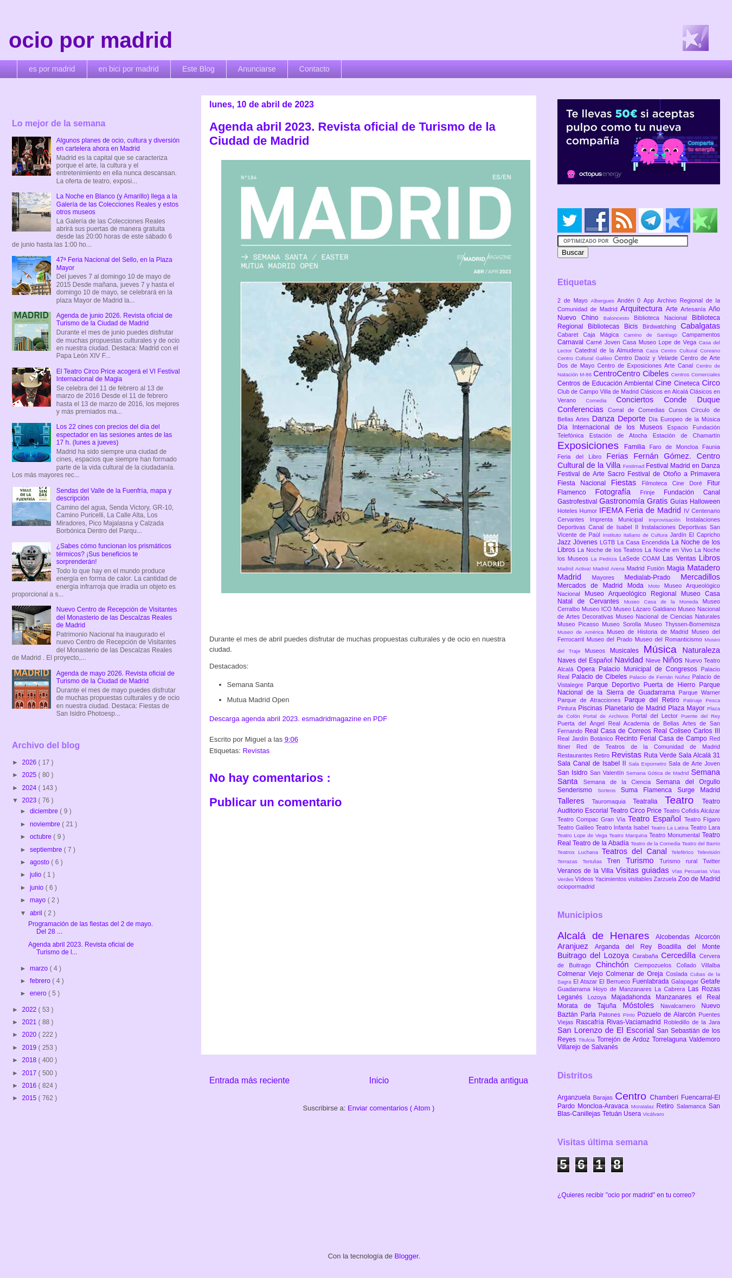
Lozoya (599, 997)
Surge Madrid (698, 790)
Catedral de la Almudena (610, 350)
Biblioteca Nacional (663, 317)
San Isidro (573, 772)
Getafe (710, 981)
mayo (39, 900)
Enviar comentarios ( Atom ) (391, 1108)
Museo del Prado (611, 639)
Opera (588, 669)
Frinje (651, 492)
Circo (711, 382)
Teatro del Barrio (701, 843)
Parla (590, 1014)
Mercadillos (700, 577)
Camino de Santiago (653, 335)
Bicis (633, 326)
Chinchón (615, 964)
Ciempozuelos (655, 965)
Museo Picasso (579, 624)
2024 (30, 788)
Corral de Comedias (638, 410)
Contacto (314, 69)
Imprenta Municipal (618, 519)
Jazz (565, 542)
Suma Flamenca (649, 790)
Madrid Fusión (647, 568)
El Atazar (586, 981)
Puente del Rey (700, 716)
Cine (665, 382)
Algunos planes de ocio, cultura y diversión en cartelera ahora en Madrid (117, 144)
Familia (637, 447)
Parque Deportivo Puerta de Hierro (643, 685)
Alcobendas (675, 937)
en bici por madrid (129, 69)
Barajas (604, 1097)
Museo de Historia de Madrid (649, 631)
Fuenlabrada (651, 981)
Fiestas (626, 482)
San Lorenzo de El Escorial (607, 1030)
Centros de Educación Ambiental (606, 383)
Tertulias (594, 861)
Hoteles (568, 511)
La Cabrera (671, 989)
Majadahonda (633, 997)
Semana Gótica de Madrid (658, 773)
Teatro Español (656, 818)
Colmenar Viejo (581, 974)
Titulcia (588, 1040)
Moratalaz (644, 1106)
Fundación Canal (692, 492)
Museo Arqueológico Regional (633, 594)
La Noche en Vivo (670, 550)
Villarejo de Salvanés (587, 1047)
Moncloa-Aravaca (604, 1106)
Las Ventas (681, 558)
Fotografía (617, 491)
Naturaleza (701, 650)
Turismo (642, 860)
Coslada (678, 974)
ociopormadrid (575, 886)
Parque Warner (699, 692)
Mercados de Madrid (592, 585)
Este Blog (198, 69)
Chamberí (665, 1097)
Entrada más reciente (249, 1080)
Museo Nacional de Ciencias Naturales (667, 616)
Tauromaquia (612, 801)
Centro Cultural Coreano (690, 351)
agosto (40, 862)
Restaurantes (575, 755)
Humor (589, 511)
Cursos (680, 410)
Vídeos (585, 879)
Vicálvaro (653, 1114)
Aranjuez (576, 946)
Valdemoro (704, 1039)
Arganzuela (575, 1097)
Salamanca (693, 1106)
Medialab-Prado (653, 577)
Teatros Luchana (579, 852)
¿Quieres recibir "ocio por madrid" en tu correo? (626, 1195)
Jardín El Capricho (695, 534)
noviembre (46, 824)
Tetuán (613, 1114)
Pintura (567, 708)
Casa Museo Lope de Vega (660, 342)
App (650, 300)
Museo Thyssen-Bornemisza (682, 624)
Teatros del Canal (636, 851)
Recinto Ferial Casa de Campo (662, 738)
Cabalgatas (700, 326)
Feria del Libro (581, 456)
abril (37, 913)
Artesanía (694, 309)
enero (39, 993)
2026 (30, 762)
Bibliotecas (606, 326)
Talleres (574, 801)
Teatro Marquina (629, 835)
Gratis (658, 501)
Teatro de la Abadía (602, 843)
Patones (611, 1014)
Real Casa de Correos (619, 731)
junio (38, 887)
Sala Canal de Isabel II (592, 763)
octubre (41, 836)
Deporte (633, 418)
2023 (30, 800)
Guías (680, 501)
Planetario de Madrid (636, 708)
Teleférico (684, 852)
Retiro (603, 755)
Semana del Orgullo (688, 782)
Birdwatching (661, 326)
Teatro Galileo (576, 827)
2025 (30, 775)
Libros (709, 558)
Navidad (629, 660)
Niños (674, 660)
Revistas (255, 751)
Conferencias (582, 409)
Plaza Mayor (687, 708)
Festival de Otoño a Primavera (673, 474)
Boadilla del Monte (689, 947)
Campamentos (701, 334)
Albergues (604, 301)
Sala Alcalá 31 (699, 755)
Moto (656, 586)
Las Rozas (704, 989)
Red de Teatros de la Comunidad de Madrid (648, 746)
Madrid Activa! (575, 568)
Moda (637, 585)
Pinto (630, 1015)
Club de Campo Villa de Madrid (598, 391)
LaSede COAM (641, 558)
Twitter (711, 861)
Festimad (634, 466)
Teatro (683, 800)
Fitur (713, 483)
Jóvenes (586, 542)
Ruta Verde (661, 755)
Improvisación (667, 520)
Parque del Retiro (653, 700)
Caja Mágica (603, 334)
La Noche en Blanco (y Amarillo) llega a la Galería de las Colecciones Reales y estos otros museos (117, 204)
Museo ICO (597, 609)
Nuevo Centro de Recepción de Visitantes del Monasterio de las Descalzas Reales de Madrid (116, 617)
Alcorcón (707, 937)
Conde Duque (692, 399)
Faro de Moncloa (675, 447)
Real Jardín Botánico (586, 738)
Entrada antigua (498, 1080)
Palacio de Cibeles (600, 676)
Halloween (705, 501)
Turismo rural (681, 861)
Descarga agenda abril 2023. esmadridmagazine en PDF (298, 719)
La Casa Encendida (644, 542)
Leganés (572, 997)
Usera (633, 1114)
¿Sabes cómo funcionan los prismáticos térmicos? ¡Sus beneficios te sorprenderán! (113, 554)
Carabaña (646, 956)
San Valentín (608, 772)
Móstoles (641, 1005)
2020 (30, 1034)
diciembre (45, 811)
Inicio (379, 1080)
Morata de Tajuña (589, 1006)
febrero (41, 981)
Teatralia (649, 801)
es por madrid (52, 69)
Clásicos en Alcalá (665, 391)
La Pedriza (605, 559)
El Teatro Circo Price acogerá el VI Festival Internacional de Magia (118, 375)
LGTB (608, 542)
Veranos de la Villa (586, 871)
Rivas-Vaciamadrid (635, 1022)
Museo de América (582, 632)
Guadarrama (575, 989)
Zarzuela (666, 879)
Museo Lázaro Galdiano (645, 609)
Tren (616, 861)
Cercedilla (680, 955)
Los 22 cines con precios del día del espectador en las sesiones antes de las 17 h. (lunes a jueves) (114, 434)
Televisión (708, 852)
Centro (632, 1096)
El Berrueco (615, 981)
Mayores (608, 577)
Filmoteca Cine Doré (674, 483)
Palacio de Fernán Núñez (661, 677)
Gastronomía (623, 501)
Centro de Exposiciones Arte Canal (647, 365)
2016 (30, 1085)
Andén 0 (630, 300)
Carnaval (571, 342)
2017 (30, 1073)
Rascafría (591, 1022)
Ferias (619, 456)
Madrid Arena (610, 568)
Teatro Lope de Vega (583, 835)
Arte (673, 309)
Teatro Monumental (675, 835)
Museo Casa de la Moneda (663, 602)
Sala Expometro (648, 764)
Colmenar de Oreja (636, 974)
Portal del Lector (656, 715)
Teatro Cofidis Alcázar (692, 810)
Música (663, 649)
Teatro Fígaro (702, 819)
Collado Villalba (699, 965)
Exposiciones (590, 445)
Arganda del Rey (626, 947)
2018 (30, 1060)
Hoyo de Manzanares (623, 989)
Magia (677, 568)
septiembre (47, 849)
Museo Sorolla (623, 624)
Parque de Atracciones (590, 700)
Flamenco (576, 492)
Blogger (407, 1256)
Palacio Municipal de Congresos (650, 669)
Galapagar (686, 981)
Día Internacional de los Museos (612, 427)
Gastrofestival (578, 501)
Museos (597, 650)
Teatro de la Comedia (656, 843)
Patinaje (694, 700)
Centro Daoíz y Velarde (647, 358)
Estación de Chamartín (686, 435)
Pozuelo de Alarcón (667, 1014)
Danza (605, 418)
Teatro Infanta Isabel (623, 827)
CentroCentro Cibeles (632, 373)
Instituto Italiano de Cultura (636, 535)
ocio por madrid (90, 40)
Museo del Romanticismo (670, 639)
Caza (653, 351)
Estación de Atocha (621, 435)
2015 (30, 1098)
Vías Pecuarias (691, 871)
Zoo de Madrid (699, 879)
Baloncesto (618, 318)
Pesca (712, 700)
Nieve (654, 660)
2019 (30, 1047)
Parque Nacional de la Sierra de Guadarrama (638, 688)
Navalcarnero (680, 1006)
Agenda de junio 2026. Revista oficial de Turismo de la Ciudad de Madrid (114, 319)
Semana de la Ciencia (619, 782)
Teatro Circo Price (637, 810)
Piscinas (591, 708)
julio (36, 874)
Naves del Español (585, 660)
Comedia (601, 400)
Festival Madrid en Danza (683, 466)
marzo (40, 968)
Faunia (711, 447)
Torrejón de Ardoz (624, 1039)
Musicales (627, 650)
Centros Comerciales (695, 374)
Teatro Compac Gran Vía (592, 819)
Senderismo (577, 790)
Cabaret (570, 334)
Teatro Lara (705, 827)
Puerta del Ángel (582, 723)
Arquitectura (643, 308)
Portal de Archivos (607, 716)
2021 (30, 1022)
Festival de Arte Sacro (592, 474)
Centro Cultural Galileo (585, 358)
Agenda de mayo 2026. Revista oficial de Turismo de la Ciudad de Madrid (115, 677)
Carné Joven (604, 342)
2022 (30, 1009)
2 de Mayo (574, 300)
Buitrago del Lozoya (594, 955)
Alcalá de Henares (606, 935)
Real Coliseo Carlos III (686, 731)
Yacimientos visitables (624, 879)
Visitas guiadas (644, 870)
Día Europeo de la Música (684, 419)
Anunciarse (257, 69)
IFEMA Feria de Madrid (641, 510)
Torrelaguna (670, 1039)
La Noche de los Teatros (611, 550)
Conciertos (640, 399)
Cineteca (688, 383)
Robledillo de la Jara (692, 1022)
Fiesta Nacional (584, 483)
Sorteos (609, 790)
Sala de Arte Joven (694, 763)
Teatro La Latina (670, 828)
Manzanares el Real (688, 997)
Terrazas (569, 861)
